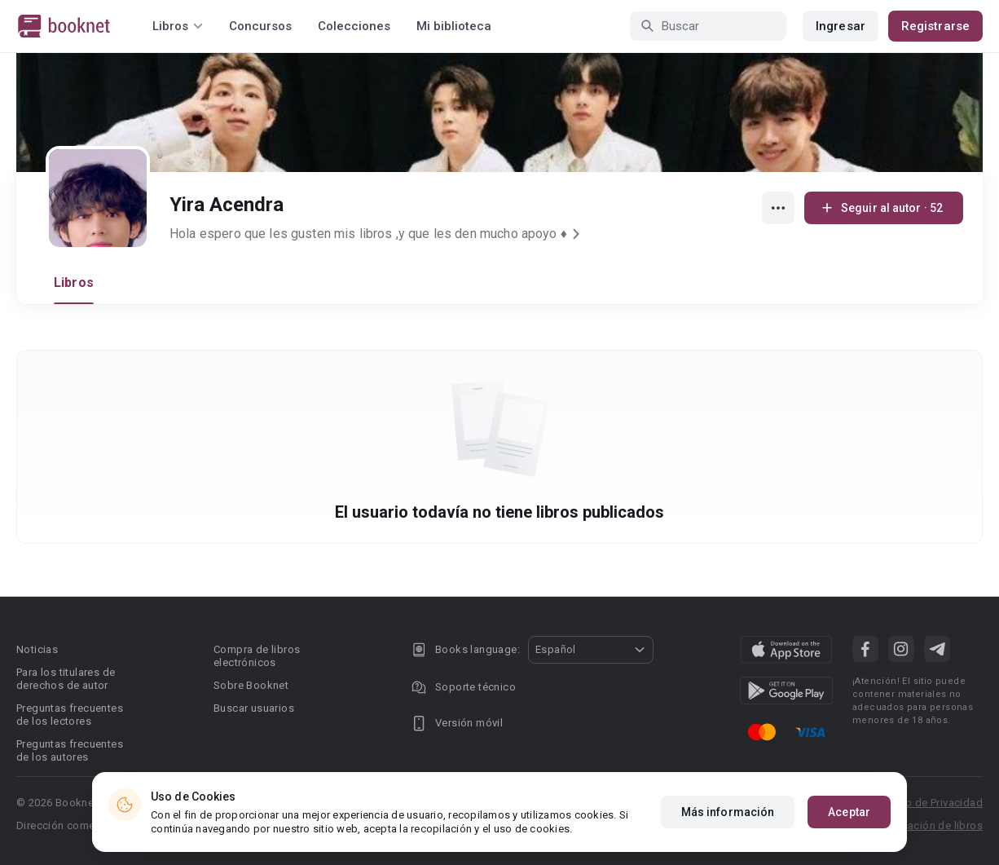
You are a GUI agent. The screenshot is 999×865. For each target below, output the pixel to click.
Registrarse (935, 26)
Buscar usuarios (253, 708)
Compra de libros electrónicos (256, 656)
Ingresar (840, 26)
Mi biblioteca (453, 26)
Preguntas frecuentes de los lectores (69, 714)
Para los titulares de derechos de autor (65, 678)
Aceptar (849, 816)
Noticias (37, 649)
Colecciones (354, 26)
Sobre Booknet (250, 685)
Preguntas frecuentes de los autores (69, 750)
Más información (728, 816)
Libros (74, 282)
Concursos (260, 26)
